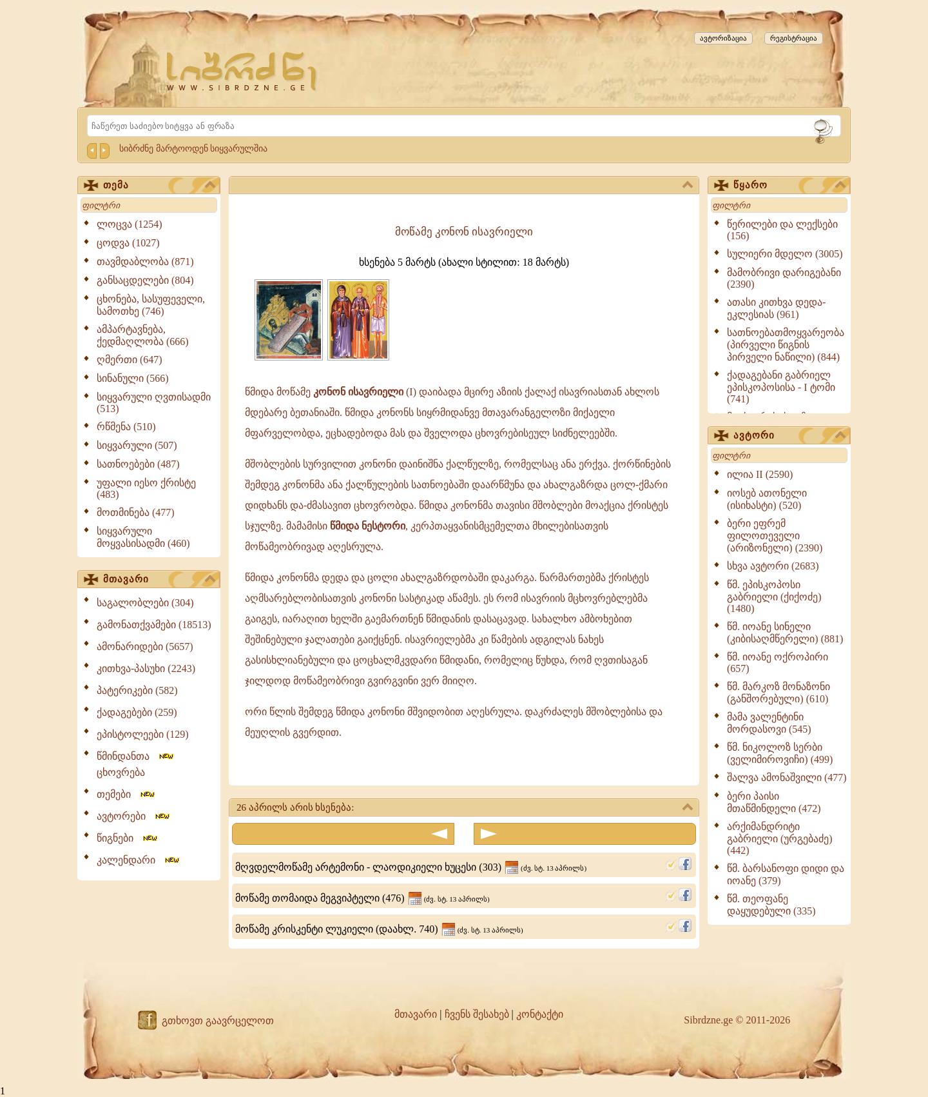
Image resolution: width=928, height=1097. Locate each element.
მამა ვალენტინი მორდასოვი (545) (769, 723)
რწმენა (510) (126, 426)
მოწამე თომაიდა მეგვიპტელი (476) (362, 898)
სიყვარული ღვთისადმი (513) (154, 402)
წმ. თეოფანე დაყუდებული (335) (771, 904)
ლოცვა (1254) (129, 224)
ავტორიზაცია (723, 38)
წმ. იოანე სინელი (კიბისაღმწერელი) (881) (785, 632)
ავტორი (789, 436)
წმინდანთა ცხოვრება (136, 764)
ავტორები (134, 816)
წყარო (789, 186)
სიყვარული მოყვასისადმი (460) (143, 537)
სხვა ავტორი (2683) (773, 565)
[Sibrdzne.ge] (242, 71)
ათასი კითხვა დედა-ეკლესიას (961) (776, 308)
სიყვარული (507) (137, 445)
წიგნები (128, 838)
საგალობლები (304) (145, 602)
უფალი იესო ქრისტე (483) (146, 488)
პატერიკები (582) (137, 690)
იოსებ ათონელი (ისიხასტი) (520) (767, 499)
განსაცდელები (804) (145, 280)
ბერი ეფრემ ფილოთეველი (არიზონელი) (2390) (774, 535)
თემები (127, 794)
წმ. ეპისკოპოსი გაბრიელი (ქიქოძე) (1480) (774, 596)
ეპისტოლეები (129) (143, 734)
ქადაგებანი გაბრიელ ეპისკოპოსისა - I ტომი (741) (781, 387)
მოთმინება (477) (136, 512)
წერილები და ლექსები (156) (782, 230)
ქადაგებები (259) (137, 712)
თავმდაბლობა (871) (145, 261)
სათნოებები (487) (138, 464)
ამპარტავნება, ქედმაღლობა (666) (143, 335)
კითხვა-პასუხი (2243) (146, 668)
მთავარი (159, 580)
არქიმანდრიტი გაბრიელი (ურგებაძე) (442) (780, 838)
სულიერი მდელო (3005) (785, 253)
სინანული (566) (133, 378)
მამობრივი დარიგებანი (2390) (784, 278)
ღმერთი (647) (129, 359)
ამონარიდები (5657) (145, 646)
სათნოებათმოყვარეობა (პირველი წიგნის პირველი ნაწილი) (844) (785, 344)
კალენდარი (139, 860)
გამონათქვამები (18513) (154, 624)
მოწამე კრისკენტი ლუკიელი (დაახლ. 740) (379, 929)
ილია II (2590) (760, 474)
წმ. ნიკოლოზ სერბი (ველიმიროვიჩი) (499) (780, 753)
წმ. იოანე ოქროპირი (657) (777, 662)
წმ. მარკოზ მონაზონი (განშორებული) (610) (778, 692)
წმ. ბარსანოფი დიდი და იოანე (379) (785, 874)
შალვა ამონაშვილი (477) (787, 777)
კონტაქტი (539, 1014)
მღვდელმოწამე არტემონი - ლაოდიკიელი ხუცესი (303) (410, 867)
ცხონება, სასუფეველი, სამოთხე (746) (151, 305)
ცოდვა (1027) (128, 242)
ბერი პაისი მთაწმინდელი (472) (774, 802)
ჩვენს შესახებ (477, 1014)
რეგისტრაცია (793, 38)
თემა (159, 186)
